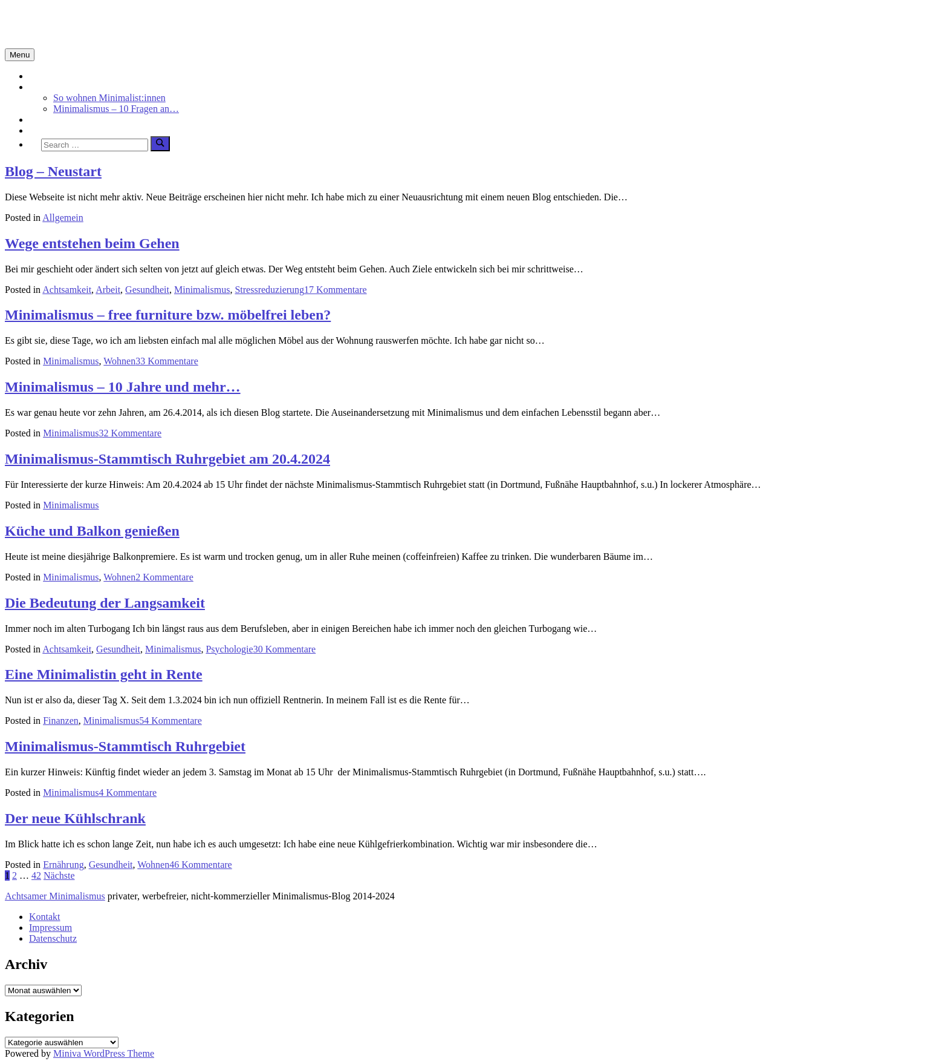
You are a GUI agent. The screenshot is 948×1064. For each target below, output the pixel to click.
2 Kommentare (164, 577)
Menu (20, 54)
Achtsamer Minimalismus (55, 896)
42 (36, 875)
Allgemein (62, 217)
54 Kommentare (170, 720)
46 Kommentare (200, 864)
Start (38, 76)
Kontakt (44, 916)
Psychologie (229, 649)
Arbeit (108, 289)
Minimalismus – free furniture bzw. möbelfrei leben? (168, 315)
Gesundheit (147, 289)
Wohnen (119, 361)
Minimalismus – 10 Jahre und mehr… (123, 387)
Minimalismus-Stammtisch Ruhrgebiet (125, 746)
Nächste (59, 875)
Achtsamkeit (53, 119)
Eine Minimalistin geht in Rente (104, 674)
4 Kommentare (128, 792)
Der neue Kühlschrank (75, 818)
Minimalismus (57, 87)
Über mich (49, 130)
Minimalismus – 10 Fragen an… (116, 108)
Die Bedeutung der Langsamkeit (105, 603)
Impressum (50, 927)
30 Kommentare (284, 649)
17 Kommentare (335, 289)
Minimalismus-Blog (86, 23)
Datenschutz (53, 938)
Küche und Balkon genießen (92, 531)
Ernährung (63, 864)
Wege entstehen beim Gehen (92, 243)
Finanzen (61, 720)
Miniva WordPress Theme (103, 1053)
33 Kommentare (166, 361)
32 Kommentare (130, 433)
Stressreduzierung (269, 289)
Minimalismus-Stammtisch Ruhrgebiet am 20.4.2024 (167, 459)
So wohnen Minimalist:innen (109, 98)
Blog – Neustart (53, 171)
